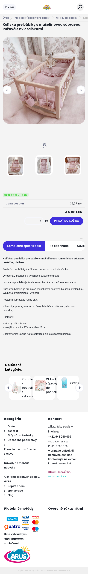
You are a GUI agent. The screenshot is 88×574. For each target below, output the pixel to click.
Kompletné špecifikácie (24, 246)
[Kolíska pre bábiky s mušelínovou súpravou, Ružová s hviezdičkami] (44, 80)
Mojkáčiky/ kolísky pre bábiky (32, 18)
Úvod (6, 18)
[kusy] (34, 221)
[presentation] (7, 89)
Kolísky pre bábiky (66, 18)
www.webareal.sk (58, 570)
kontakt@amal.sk (59, 463)
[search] (80, 6)
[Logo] (46, 7)
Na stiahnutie (59, 246)
